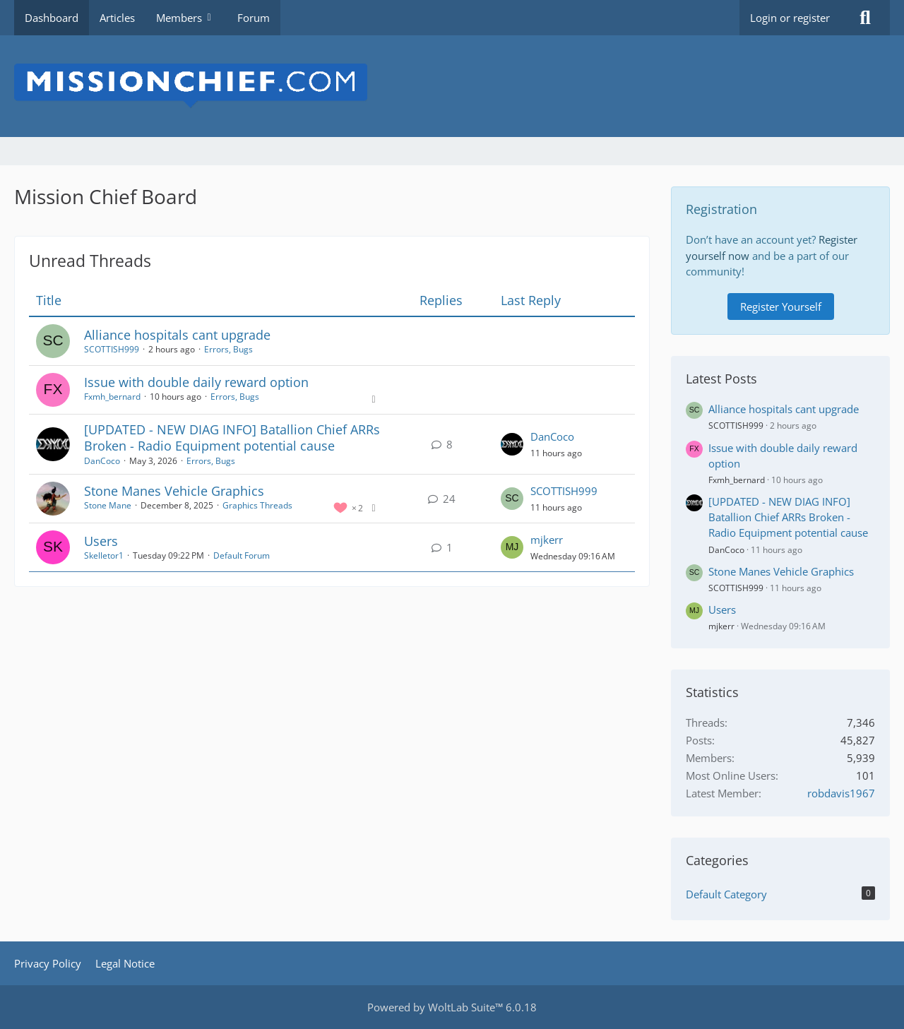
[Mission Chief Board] (452, 86)
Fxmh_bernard (112, 397)
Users (101, 541)
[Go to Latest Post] (512, 444)
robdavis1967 (841, 793)
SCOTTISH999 (111, 349)
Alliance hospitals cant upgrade (177, 334)
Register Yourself (780, 306)
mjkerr (546, 540)
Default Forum (241, 555)
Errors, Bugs (228, 349)
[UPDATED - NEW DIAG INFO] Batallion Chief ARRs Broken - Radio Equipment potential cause (232, 437)
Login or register (790, 18)
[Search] (865, 17)
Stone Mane (107, 505)
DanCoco (102, 461)
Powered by (452, 1007)
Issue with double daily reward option (196, 382)
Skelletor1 (104, 555)
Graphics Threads (257, 505)
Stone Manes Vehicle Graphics (174, 490)
